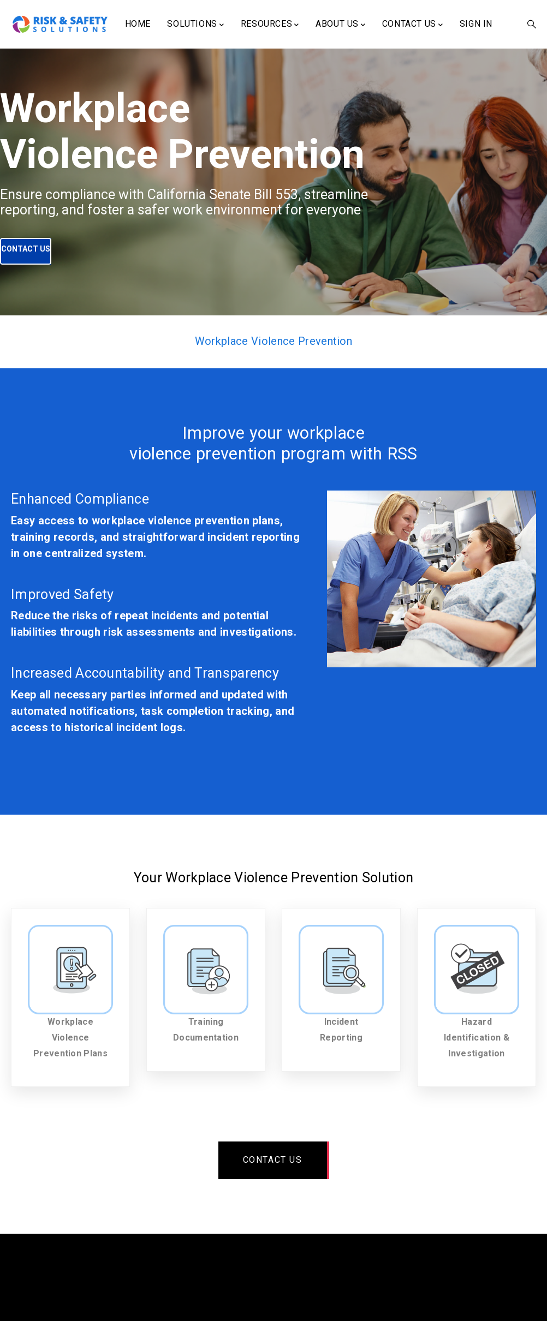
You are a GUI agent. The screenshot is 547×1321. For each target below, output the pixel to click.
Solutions (195, 25)
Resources (270, 25)
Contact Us (412, 25)
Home (138, 24)
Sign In (476, 24)
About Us (340, 25)
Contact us (272, 1160)
